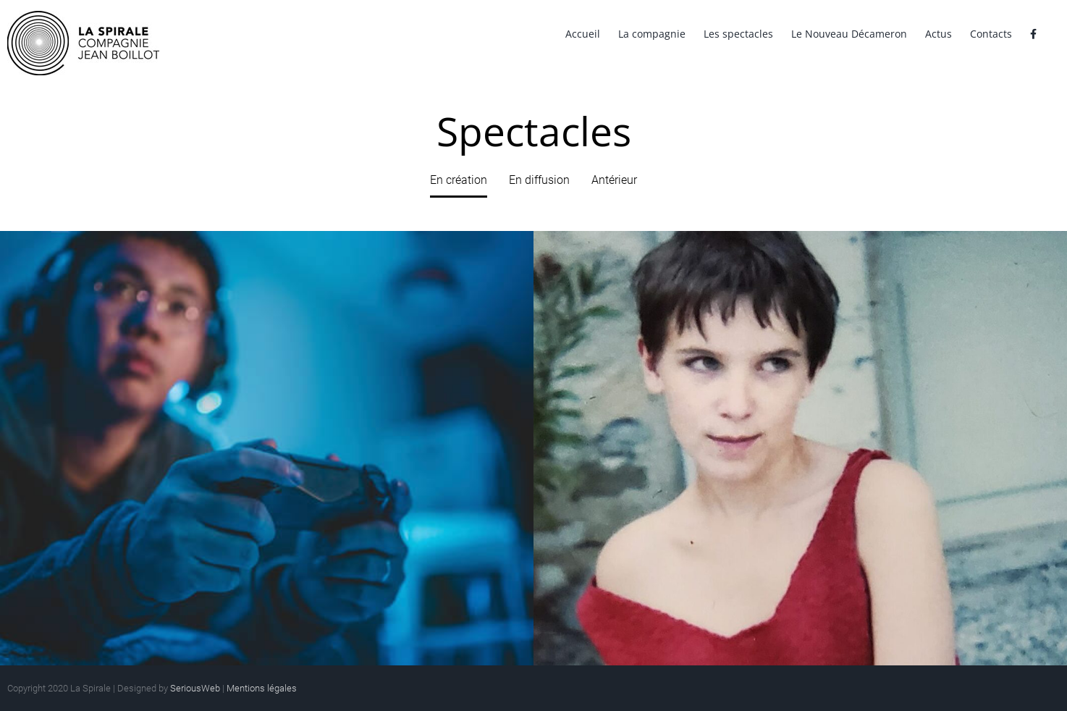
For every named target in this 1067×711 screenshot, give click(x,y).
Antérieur (614, 180)
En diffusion (539, 180)
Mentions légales (262, 688)
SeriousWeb (195, 688)
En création (458, 180)
